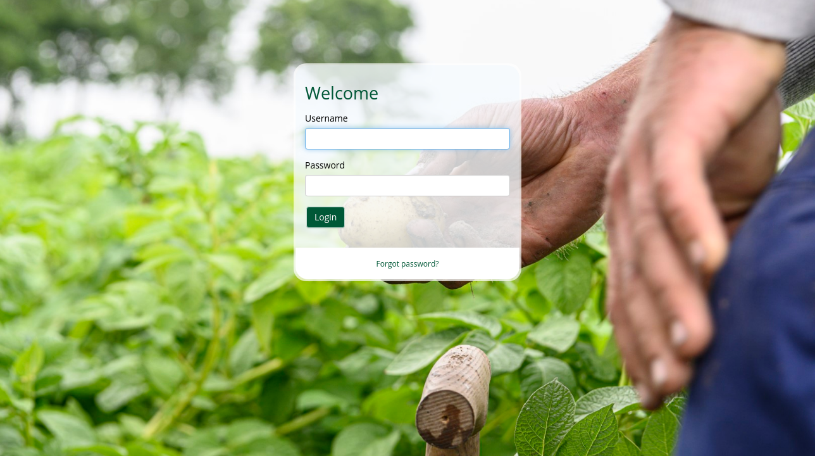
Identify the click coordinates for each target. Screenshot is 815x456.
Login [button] (325, 217)
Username (326, 118)
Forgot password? (407, 263)
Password (325, 165)
